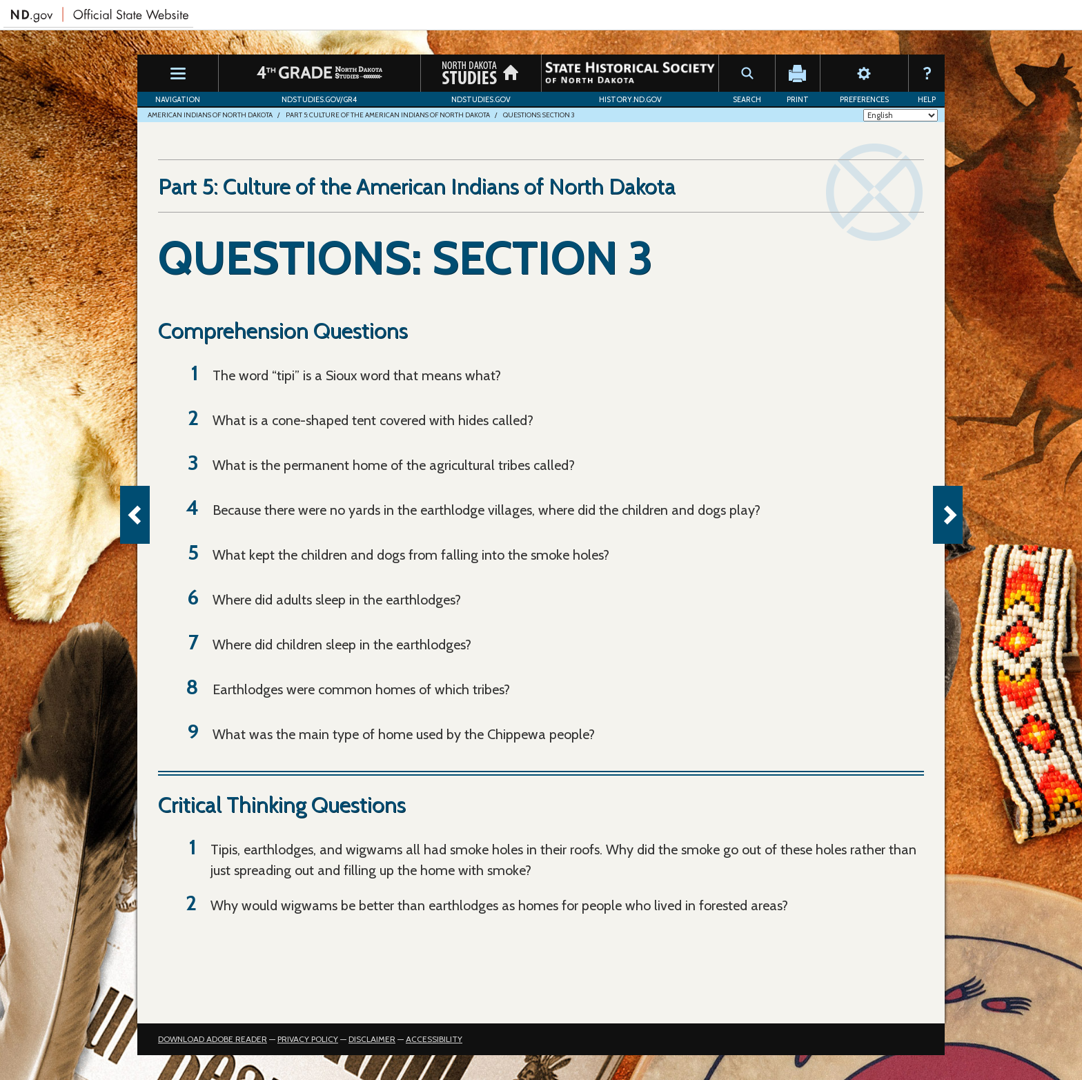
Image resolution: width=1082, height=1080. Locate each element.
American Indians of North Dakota (210, 114)
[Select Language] (900, 115)
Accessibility (434, 1039)
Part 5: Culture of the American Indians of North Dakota (388, 114)
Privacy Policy (307, 1039)
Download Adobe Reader (212, 1039)
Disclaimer (371, 1039)
